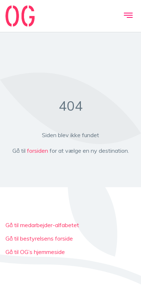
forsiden (37, 150)
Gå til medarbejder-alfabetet (42, 225)
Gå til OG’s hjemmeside (35, 251)
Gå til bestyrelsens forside (39, 238)
